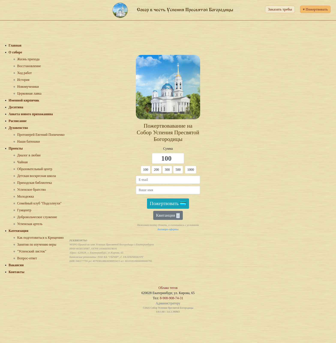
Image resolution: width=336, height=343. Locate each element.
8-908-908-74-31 (171, 298)
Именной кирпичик (24, 100)
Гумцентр (24, 210)
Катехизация (18, 231)
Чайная (22, 162)
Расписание (18, 121)
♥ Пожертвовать (315, 9)
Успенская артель (29, 224)
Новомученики (28, 86)
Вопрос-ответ (27, 258)
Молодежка (25, 196)
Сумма (168, 148)
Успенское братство (31, 189)
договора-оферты (168, 229)
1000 (191, 169)
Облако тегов (167, 288)
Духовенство (18, 128)
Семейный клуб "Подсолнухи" (39, 203)
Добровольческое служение (37, 217)
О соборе (15, 52)
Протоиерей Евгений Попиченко (40, 134)
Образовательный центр (34, 169)
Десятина (16, 107)
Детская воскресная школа (36, 176)
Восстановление (29, 66)
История (23, 80)
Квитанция (168, 215)
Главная (15, 45)
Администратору (168, 303)
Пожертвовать (168, 204)
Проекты (16, 148)
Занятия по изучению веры (36, 244)
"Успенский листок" (31, 251)
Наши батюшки (28, 141)
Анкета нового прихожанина (31, 114)
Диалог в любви (28, 155)
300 (167, 169)
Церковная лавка (29, 93)
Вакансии (16, 265)
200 (156, 169)
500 (178, 169)
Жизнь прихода (28, 59)
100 (145, 169)
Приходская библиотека (34, 182)
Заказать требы (280, 9)
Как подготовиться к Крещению (40, 237)
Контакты (16, 272)
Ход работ (24, 73)
